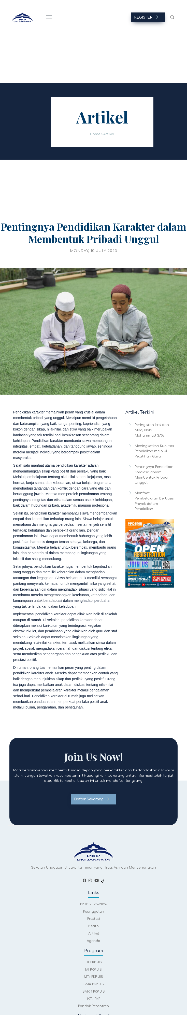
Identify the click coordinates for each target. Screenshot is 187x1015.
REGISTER (146, 17)
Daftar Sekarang (92, 799)
